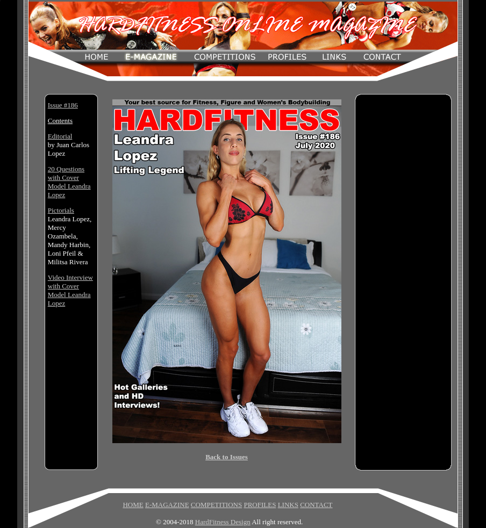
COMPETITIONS (216, 505)
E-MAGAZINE (167, 505)
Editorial (60, 136)
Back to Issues (226, 457)
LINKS (288, 505)
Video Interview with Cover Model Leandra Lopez (70, 290)
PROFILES (260, 505)
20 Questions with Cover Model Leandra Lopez (69, 182)
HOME (133, 505)
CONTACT (316, 505)
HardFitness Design (223, 522)
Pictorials (61, 210)
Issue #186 (63, 105)
